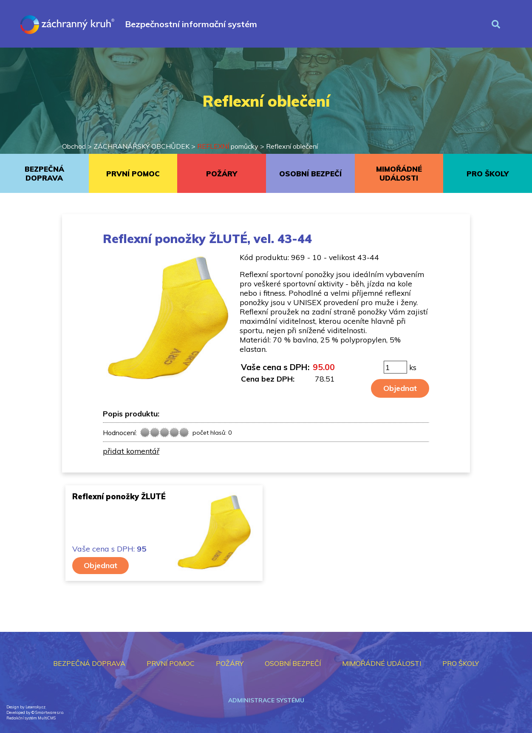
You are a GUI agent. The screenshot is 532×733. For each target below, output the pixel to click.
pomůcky (227, 146)
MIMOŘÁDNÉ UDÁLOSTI (399, 173)
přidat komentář (131, 451)
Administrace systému (266, 700)
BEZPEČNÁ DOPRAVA (44, 173)
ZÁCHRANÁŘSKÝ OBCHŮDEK (141, 146)
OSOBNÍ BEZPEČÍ (310, 173)
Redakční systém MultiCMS (31, 718)
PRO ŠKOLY (488, 173)
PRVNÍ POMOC (133, 173)
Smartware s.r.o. (49, 712)
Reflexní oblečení (292, 146)
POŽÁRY (221, 173)
